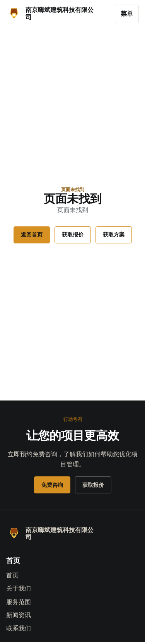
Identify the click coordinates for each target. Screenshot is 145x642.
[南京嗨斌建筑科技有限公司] (58, 14)
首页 (12, 575)
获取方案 (114, 234)
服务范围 (18, 602)
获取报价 (73, 234)
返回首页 (32, 234)
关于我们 (18, 588)
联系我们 (18, 628)
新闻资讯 (18, 615)
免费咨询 (52, 485)
